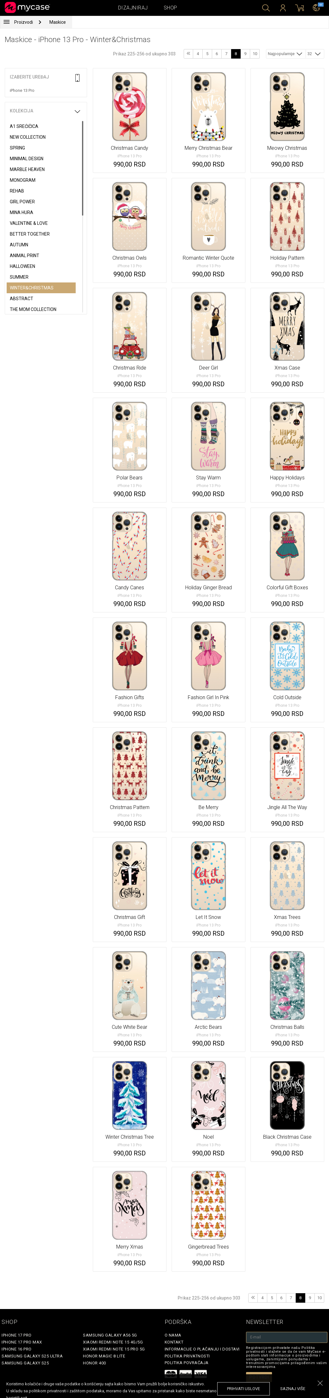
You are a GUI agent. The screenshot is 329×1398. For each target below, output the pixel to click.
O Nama (173, 1335)
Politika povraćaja (187, 1362)
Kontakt (174, 1342)
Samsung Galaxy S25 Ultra (32, 1356)
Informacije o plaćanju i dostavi (202, 1349)
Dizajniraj (133, 8)
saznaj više (292, 1388)
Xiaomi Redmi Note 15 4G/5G (113, 1342)
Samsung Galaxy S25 (25, 1363)
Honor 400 (94, 1363)
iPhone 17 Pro (17, 1335)
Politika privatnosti (187, 1356)
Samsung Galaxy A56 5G (110, 1335)
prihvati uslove (243, 1388)
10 (255, 53)
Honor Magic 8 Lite (104, 1356)
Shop (170, 8)
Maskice (57, 22)
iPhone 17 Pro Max (22, 1342)
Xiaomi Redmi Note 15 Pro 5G (114, 1349)
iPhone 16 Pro (17, 1349)
